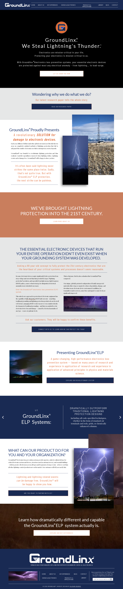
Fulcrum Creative (75, 586)
